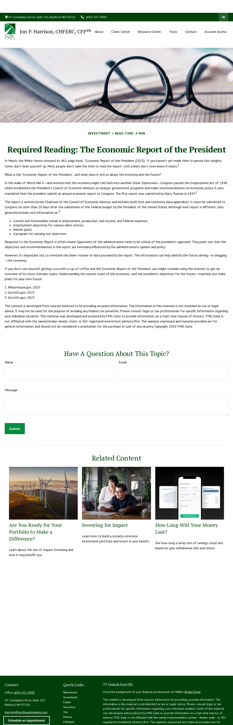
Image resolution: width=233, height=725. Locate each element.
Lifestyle (68, 702)
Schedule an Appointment (26, 720)
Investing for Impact (105, 505)
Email (123, 343)
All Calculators (72, 717)
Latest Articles (72, 707)
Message (11, 371)
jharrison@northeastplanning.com (26, 693)
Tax (65, 693)
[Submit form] (15, 409)
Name (9, 343)
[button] (99, 19)
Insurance (69, 688)
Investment (70, 678)
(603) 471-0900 (94, 4)
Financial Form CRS (120, 665)
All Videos (69, 712)
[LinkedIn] (223, 4)
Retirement (70, 673)
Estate (67, 683)
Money (67, 698)
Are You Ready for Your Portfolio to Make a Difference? (35, 512)
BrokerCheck (193, 673)
